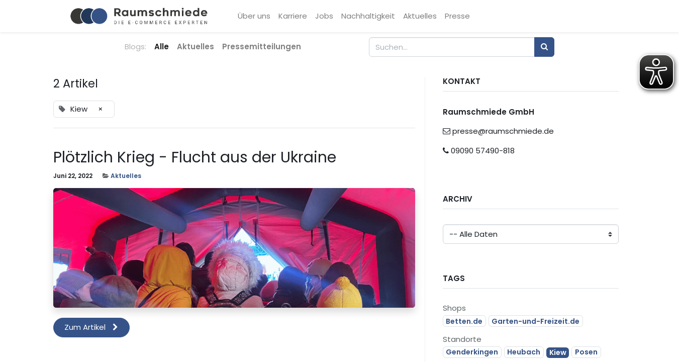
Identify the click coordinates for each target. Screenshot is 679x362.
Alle (161, 46)
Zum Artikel (91, 327)
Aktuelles (126, 175)
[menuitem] (255, 16)
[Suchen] (544, 47)
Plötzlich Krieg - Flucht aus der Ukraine (194, 157)
